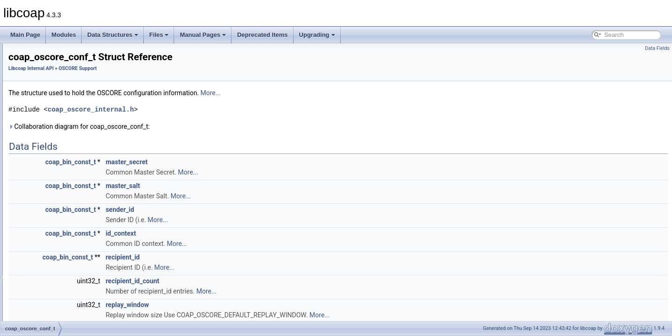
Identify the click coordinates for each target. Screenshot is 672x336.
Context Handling (52, 115)
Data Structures (112, 34)
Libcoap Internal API (48, 63)
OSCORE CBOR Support (62, 145)
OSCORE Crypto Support (62, 166)
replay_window (244, 304)
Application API (42, 53)
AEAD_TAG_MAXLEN (66, 248)
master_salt (239, 185)
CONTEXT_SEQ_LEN (66, 299)
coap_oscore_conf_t (63, 186)
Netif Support (47, 135)
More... (327, 93)
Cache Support (49, 104)
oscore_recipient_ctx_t (66, 217)
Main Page (25, 34)
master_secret (243, 162)
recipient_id (239, 257)
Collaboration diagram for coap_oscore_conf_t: (195, 126)
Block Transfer (49, 94)
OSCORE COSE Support (62, 156)
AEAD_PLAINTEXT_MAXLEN (75, 238)
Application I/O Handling (61, 84)
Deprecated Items (262, 34)
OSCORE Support (53, 176)
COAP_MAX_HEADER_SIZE (75, 269)
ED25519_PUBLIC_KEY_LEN (75, 320)
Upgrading (317, 34)
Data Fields (657, 48)
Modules (63, 34)
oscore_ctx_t (54, 197)
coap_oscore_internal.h (207, 109)
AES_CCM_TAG (58, 258)
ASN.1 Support (49, 73)
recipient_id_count (249, 281)
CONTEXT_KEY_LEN (65, 289)
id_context (237, 233)
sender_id (236, 209)
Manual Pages (203, 34)
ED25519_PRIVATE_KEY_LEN (77, 310)
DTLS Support (48, 125)
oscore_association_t (64, 227)
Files (159, 34)
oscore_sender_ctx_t (64, 207)
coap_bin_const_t (187, 162)
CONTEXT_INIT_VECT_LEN (74, 279)
